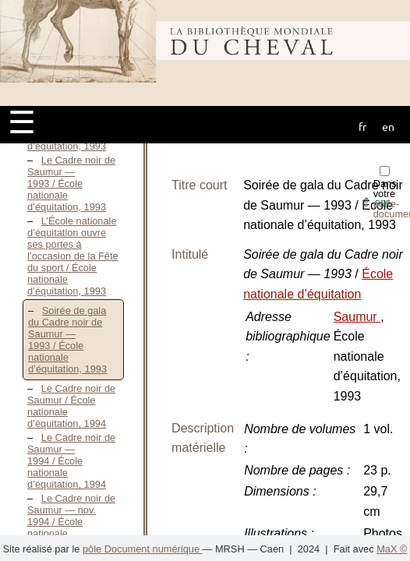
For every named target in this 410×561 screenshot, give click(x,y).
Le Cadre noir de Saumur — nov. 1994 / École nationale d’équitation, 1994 (71, 521)
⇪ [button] (376, 202)
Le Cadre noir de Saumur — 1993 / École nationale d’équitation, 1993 (71, 183)
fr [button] (362, 126)
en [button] (388, 126)
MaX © (391, 549)
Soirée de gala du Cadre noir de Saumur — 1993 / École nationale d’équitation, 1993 (67, 340)
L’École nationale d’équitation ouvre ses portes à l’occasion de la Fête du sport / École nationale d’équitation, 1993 (72, 256)
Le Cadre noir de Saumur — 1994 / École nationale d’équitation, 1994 (71, 461)
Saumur (357, 316)
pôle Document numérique (143, 549)
